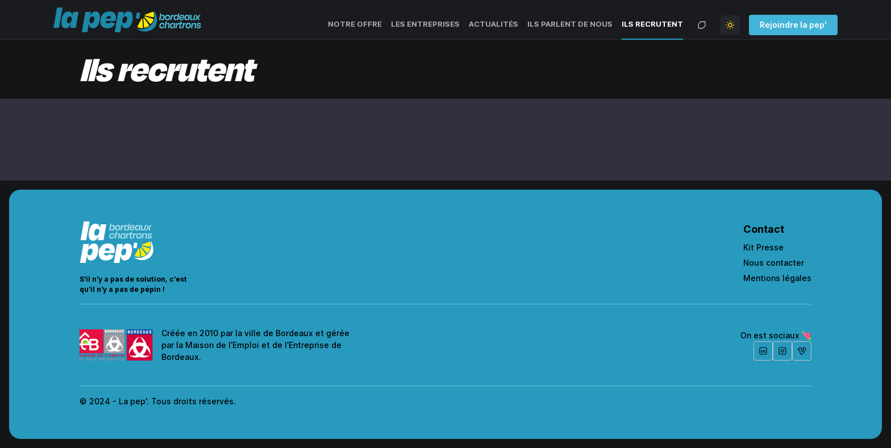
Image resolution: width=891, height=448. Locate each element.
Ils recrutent (652, 23)
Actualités (493, 23)
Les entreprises (425, 23)
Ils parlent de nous (570, 23)
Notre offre (355, 23)
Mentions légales (777, 278)
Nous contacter (773, 262)
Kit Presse (763, 247)
